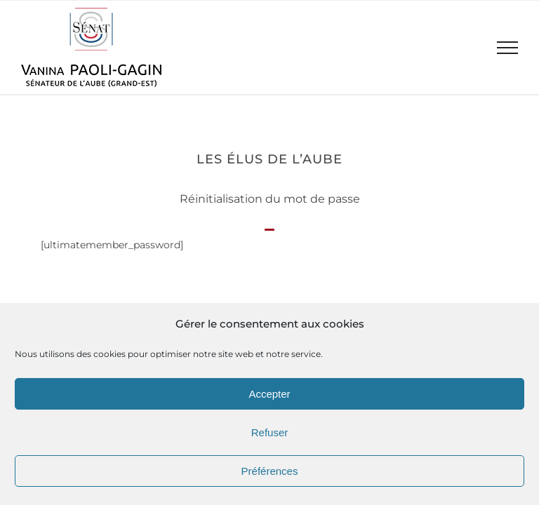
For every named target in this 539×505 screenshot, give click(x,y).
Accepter (269, 394)
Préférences (269, 471)
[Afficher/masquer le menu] (507, 47)
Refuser (269, 432)
